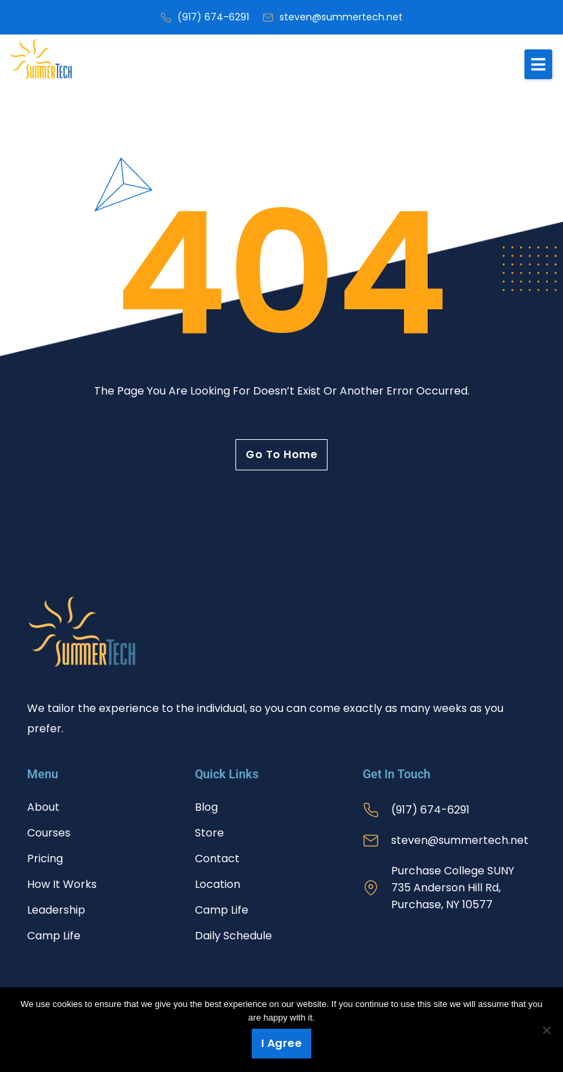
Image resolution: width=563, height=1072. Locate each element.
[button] (538, 64)
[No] (546, 1030)
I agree (281, 1043)
